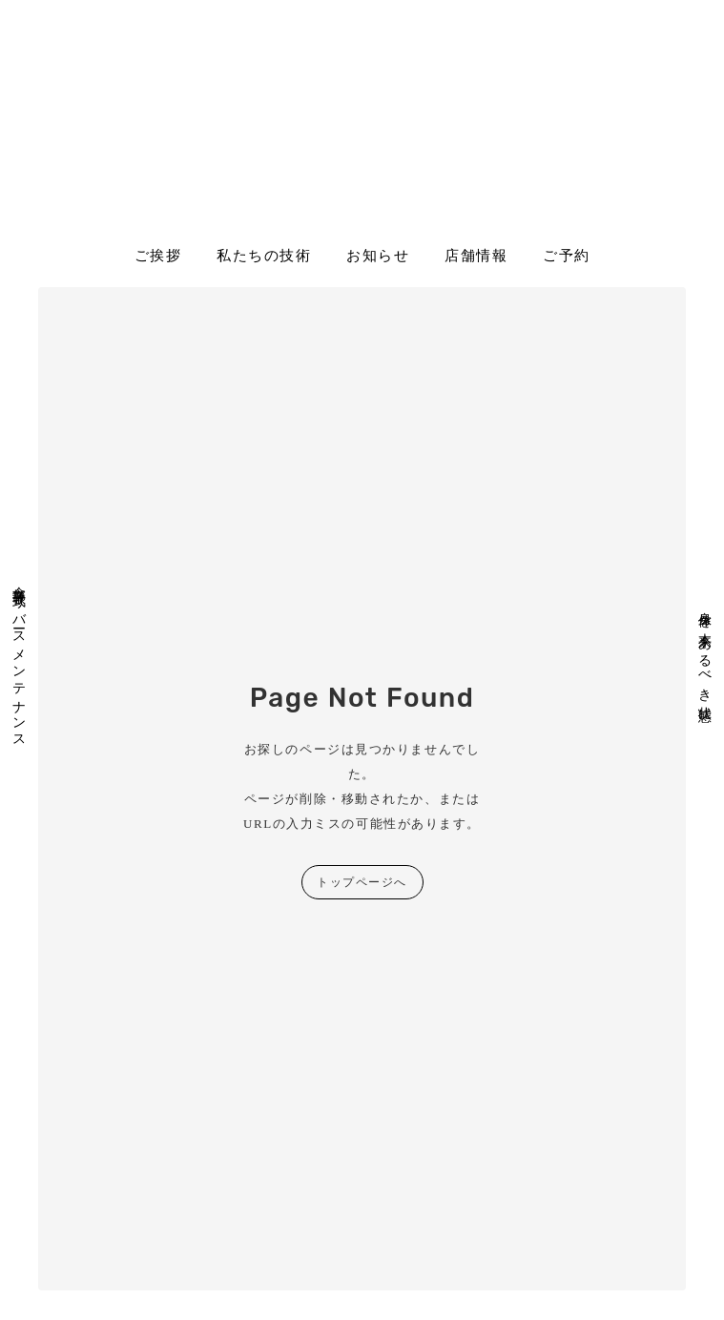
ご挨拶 (158, 255)
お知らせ (377, 255)
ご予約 (566, 255)
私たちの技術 (264, 255)
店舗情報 (476, 255)
